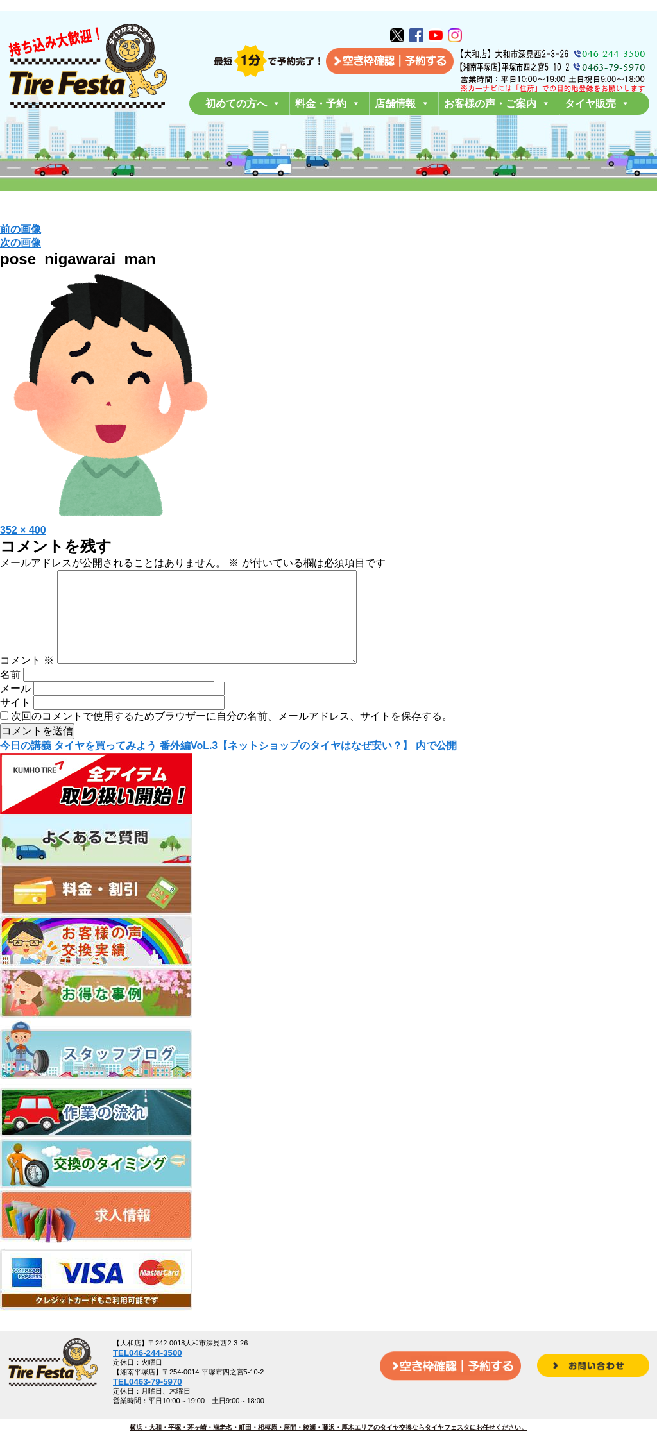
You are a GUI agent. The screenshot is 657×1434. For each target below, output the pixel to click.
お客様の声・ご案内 (497, 103)
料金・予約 (328, 103)
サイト (15, 723)
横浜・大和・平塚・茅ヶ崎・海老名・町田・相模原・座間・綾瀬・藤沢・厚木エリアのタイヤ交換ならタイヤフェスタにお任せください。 (328, 1427)
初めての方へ (243, 103)
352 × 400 (23, 530)
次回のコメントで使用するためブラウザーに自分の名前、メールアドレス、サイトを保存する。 (231, 736)
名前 (10, 694)
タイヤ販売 (597, 103)
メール (15, 709)
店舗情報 (402, 103)
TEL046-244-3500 (147, 1353)
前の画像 (20, 229)
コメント (27, 680)
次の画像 (20, 242)
